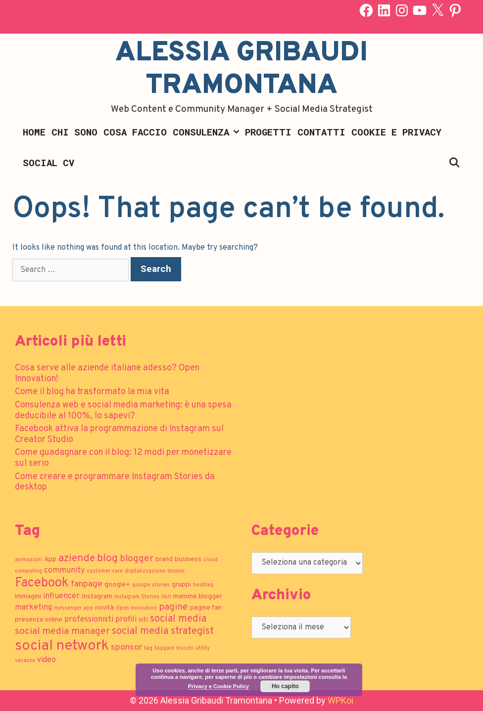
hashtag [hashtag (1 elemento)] (203, 585)
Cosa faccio (135, 132)
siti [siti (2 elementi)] (143, 620)
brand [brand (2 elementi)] (164, 559)
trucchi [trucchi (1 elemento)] (184, 648)
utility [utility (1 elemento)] (202, 648)
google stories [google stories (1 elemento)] (151, 585)
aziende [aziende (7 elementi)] (76, 558)
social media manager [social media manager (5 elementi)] (62, 631)
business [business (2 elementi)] (188, 559)
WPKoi (340, 700)
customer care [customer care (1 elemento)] (105, 571)
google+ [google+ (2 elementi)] (117, 584)
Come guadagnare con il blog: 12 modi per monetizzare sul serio (123, 458)
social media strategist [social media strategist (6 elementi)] (163, 631)
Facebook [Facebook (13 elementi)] (42, 583)
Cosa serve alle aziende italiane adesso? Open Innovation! (107, 373)
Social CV (48, 162)
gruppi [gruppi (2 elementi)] (181, 584)
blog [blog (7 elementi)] (107, 558)
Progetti (268, 132)
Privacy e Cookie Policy (218, 686)
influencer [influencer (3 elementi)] (61, 596)
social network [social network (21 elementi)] (62, 646)
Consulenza (207, 132)
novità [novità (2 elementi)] (104, 608)
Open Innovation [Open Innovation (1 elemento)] (136, 608)
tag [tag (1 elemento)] (148, 648)
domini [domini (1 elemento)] (176, 571)
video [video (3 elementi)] (46, 660)
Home (34, 132)
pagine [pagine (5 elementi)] (173, 607)
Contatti (321, 132)
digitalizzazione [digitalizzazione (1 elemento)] (145, 571)
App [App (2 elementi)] (50, 559)
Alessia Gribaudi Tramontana (241, 69)
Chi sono (74, 132)
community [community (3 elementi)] (64, 571)
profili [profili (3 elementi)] (126, 619)
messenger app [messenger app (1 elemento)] (73, 608)
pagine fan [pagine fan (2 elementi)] (206, 608)
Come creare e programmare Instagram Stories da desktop (115, 482)
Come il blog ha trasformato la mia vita (92, 392)
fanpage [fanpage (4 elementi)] (86, 584)
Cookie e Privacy (396, 132)
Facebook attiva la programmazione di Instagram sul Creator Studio (119, 434)
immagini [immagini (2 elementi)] (28, 596)
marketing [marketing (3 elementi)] (33, 608)
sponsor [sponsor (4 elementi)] (126, 647)
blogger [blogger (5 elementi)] (136, 559)
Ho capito (285, 686)
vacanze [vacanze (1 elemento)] (25, 661)
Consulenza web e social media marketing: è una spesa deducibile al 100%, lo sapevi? (123, 411)
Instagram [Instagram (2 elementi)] (97, 596)
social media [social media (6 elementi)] (178, 619)
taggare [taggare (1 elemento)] (164, 648)
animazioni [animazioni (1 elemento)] (28, 560)
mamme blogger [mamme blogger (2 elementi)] (197, 596)
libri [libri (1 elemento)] (166, 597)
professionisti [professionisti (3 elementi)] (88, 619)
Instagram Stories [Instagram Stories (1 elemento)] (136, 597)
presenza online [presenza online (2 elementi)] (38, 620)
